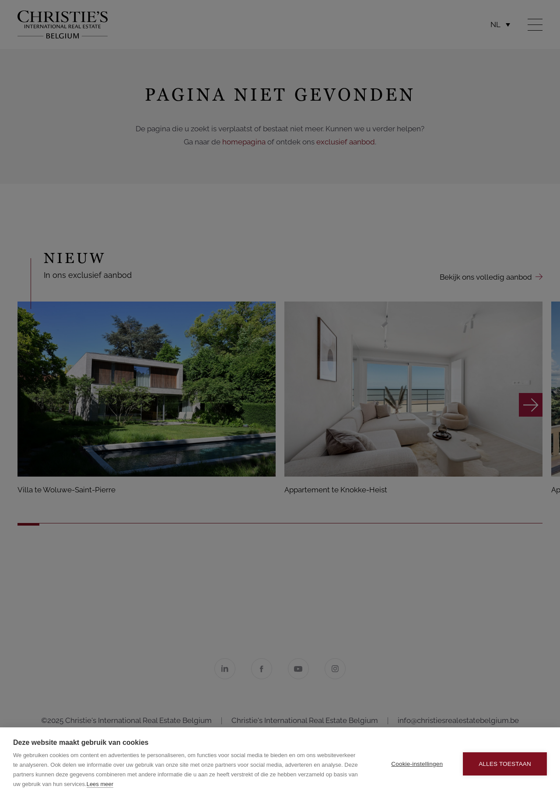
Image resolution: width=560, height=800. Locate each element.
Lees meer (100, 784)
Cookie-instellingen (417, 764)
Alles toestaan (505, 764)
